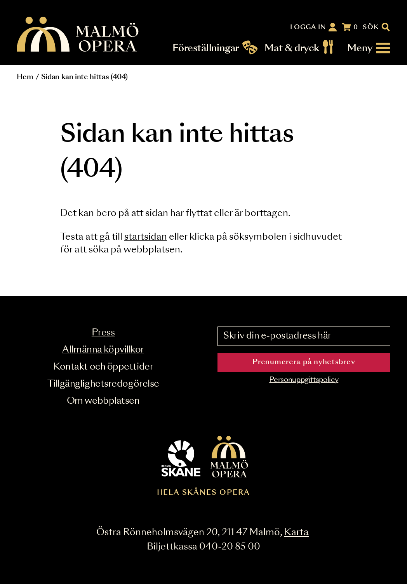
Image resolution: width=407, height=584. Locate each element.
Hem (25, 77)
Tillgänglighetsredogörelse (103, 384)
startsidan (145, 237)
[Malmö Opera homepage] (78, 35)
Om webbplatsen (103, 401)
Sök (371, 27)
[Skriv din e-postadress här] (303, 336)
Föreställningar (206, 48)
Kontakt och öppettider (103, 367)
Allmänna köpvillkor (103, 350)
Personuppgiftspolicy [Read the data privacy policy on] (303, 380)
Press (103, 332)
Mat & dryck (291, 48)
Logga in (308, 27)
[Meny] (369, 48)
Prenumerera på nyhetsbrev (303, 362)
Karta (296, 532)
